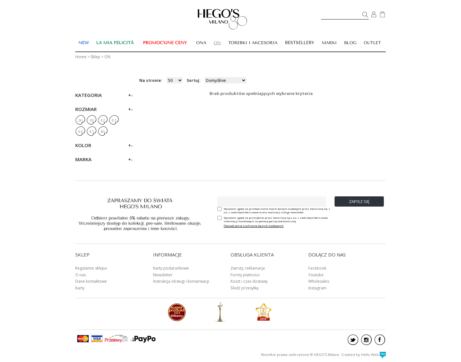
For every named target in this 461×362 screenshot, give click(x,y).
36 (80, 120)
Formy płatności (245, 275)
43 (113, 120)
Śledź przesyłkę (244, 288)
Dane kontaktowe (91, 281)
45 (91, 131)
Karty (80, 288)
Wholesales (318, 281)
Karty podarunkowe (171, 268)
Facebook (317, 268)
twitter (353, 339)
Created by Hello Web (363, 354)
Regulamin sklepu (91, 268)
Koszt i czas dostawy (249, 281)
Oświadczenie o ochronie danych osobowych (254, 226)
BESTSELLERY (299, 42)
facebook (380, 339)
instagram (366, 339)
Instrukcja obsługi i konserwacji (181, 281)
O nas (80, 275)
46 (102, 131)
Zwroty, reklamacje (247, 268)
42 (102, 120)
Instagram (317, 288)
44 (80, 131)
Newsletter (163, 275)
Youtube (316, 275)
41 (91, 120)
